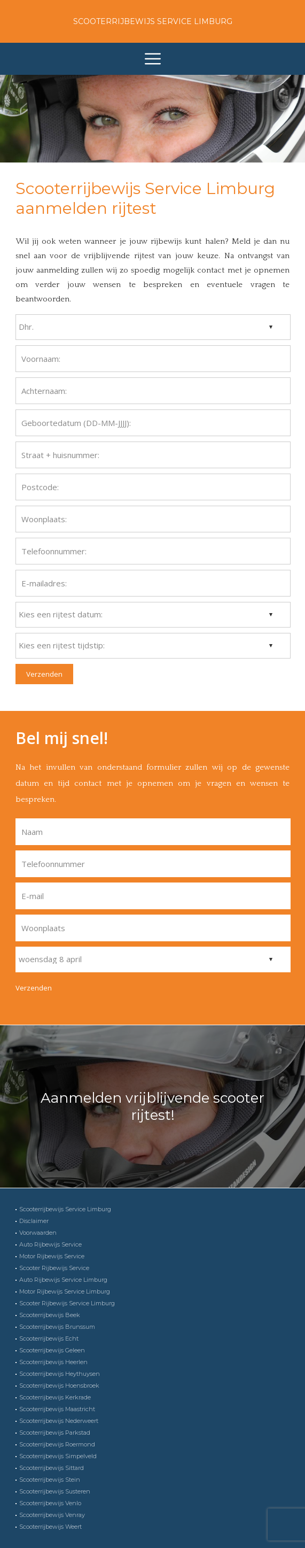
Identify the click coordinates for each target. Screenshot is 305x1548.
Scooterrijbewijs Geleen (52, 1350)
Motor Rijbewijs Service (51, 1256)
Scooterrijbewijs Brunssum (57, 1326)
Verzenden (44, 674)
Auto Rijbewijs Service (50, 1244)
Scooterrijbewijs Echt (49, 1338)
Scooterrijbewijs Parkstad (54, 1432)
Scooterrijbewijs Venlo (50, 1503)
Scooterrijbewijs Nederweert (58, 1421)
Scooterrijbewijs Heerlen (53, 1362)
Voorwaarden (38, 1232)
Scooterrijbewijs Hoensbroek (59, 1385)
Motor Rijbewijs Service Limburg (64, 1291)
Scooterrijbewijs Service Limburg (152, 21)
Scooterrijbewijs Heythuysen (59, 1373)
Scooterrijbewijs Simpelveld (58, 1456)
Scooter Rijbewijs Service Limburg (67, 1303)
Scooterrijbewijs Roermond (57, 1444)
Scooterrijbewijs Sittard (51, 1468)
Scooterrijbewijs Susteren (54, 1491)
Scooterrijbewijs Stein (49, 1479)
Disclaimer (34, 1221)
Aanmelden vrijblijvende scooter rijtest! (152, 1106)
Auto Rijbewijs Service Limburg (63, 1279)
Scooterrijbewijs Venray (52, 1515)
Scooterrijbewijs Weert (50, 1526)
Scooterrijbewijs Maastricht (57, 1409)
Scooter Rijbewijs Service (54, 1268)
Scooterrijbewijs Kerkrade (55, 1397)
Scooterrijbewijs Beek (49, 1315)
